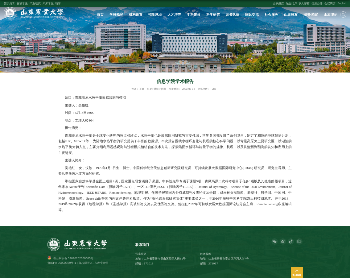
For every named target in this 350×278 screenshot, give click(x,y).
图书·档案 (310, 14)
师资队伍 (232, 14)
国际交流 (252, 14)
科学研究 (213, 14)
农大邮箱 (304, 3)
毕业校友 (35, 3)
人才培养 (174, 14)
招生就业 (155, 14)
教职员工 (9, 3)
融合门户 (291, 3)
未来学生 (48, 3)
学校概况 (116, 14)
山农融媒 (278, 3)
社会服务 (271, 14)
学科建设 (193, 14)
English (341, 3)
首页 (100, 14)
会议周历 (330, 3)
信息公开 (317, 3)
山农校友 (291, 14)
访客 (58, 3)
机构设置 (135, 14)
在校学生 (22, 3)
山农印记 (330, 14)
